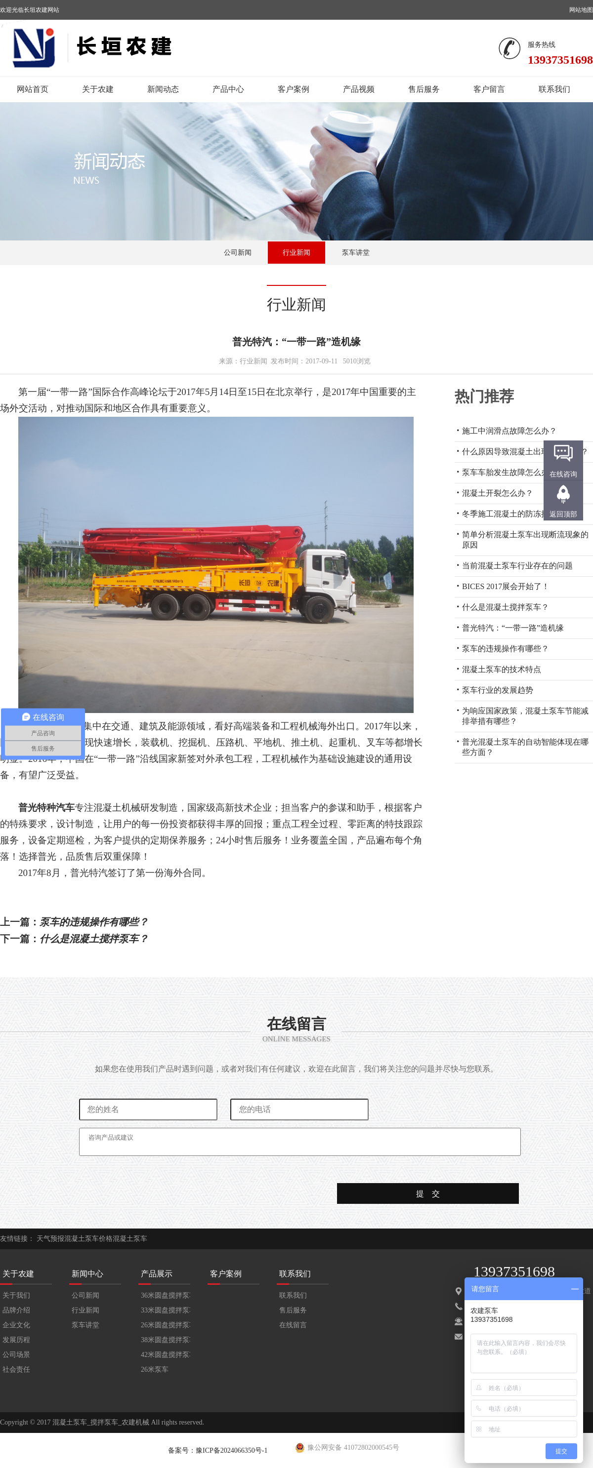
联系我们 (554, 89)
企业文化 (16, 1325)
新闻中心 (87, 1274)
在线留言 (293, 1325)
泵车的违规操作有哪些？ (505, 648)
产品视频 (359, 89)
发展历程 (16, 1340)
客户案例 (293, 89)
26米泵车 (155, 1369)
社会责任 (16, 1369)
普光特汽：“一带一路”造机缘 (513, 628)
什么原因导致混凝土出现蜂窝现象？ (525, 451)
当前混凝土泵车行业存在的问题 (517, 565)
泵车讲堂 (356, 252)
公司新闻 (238, 252)
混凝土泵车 (130, 1238)
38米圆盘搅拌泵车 (165, 1340)
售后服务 (424, 89)
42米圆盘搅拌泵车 (165, 1354)
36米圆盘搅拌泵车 (165, 1295)
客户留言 (489, 89)
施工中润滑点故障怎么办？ (509, 431)
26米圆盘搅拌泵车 (165, 1325)
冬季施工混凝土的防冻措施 (509, 514)
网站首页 (32, 89)
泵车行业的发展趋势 (497, 690)
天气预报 (50, 1238)
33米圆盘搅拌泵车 (165, 1310)
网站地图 (581, 9)
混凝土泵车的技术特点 (501, 669)
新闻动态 (163, 89)
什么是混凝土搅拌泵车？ (505, 607)
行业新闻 (296, 252)
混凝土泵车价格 (88, 1238)
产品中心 (228, 89)
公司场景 (16, 1354)
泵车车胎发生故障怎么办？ (509, 472)
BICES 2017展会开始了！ (506, 586)
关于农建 (98, 89)
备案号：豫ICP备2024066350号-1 (217, 1450)
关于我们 (16, 1295)
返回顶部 (563, 514)
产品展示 (156, 1274)
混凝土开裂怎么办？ (497, 493)
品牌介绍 (16, 1310)
